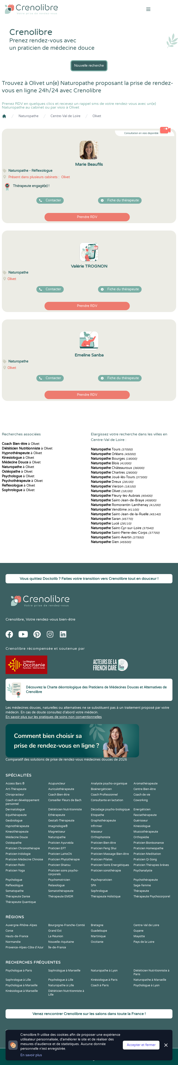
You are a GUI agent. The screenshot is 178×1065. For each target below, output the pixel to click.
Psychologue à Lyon (146, 985)
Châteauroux (117, 468)
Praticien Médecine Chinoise (24, 859)
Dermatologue (15, 809)
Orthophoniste (100, 837)
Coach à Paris (100, 985)
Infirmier (96, 826)
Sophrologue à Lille (18, 979)
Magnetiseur (56, 831)
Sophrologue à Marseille (64, 970)
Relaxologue (56, 885)
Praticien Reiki (15, 865)
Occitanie (97, 941)
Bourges (114, 459)
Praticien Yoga (15, 870)
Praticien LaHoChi (60, 854)
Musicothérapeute (146, 831)
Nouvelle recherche (89, 66)
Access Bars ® (15, 783)
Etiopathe (97, 815)
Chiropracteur (15, 794)
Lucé (111, 523)
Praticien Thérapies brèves (151, 865)
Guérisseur (141, 820)
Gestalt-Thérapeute (61, 820)
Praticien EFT (57, 848)
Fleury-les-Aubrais (121, 496)
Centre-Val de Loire (65, 116)
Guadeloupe (99, 930)
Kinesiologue (142, 826)
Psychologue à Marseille (22, 985)
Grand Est (55, 930)
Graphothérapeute (103, 820)
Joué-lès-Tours (119, 477)
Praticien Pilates (101, 859)
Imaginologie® (58, 826)
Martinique (98, 936)
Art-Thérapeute (16, 789)
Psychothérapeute (146, 879)
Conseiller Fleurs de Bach (64, 800)
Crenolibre (15, 619)
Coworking (141, 800)
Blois (111, 463)
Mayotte (139, 936)
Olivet (96, 116)
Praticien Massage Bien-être (110, 854)
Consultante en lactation (107, 800)
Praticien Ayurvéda (60, 842)
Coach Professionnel (104, 794)
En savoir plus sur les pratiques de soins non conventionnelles (54, 717)
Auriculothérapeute (61, 789)
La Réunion (55, 936)
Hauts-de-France (17, 936)
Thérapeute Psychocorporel (152, 896)
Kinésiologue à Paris (104, 979)
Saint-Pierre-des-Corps (125, 533)
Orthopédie (141, 837)
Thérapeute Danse (18, 896)
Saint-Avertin (117, 537)
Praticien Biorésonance (149, 842)
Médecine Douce (17, 837)
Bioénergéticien (101, 789)
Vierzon (113, 486)
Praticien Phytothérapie (64, 859)
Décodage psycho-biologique (110, 809)
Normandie (13, 941)
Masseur (96, 831)
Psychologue (14, 879)
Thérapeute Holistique (106, 896)
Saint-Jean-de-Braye (123, 500)
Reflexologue (14, 885)
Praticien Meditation (147, 854)
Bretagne (97, 925)
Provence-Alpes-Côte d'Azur (25, 947)
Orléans (113, 454)
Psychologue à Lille (60, 979)
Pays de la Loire (144, 941)
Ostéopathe (14, 842)
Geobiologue (14, 820)
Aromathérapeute (146, 783)
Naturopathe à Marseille (150, 979)
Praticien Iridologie (18, 854)
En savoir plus (31, 1055)
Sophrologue (99, 891)
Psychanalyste (143, 870)
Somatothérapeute (60, 891)
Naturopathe (28, 116)
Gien (111, 542)
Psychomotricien (59, 879)
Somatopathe (15, 891)
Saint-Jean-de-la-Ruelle (126, 514)
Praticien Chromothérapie (23, 848)
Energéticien (142, 809)
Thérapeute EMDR (60, 896)
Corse (9, 930)
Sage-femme (142, 885)
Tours (112, 449)
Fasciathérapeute (145, 815)
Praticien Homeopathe (148, 848)
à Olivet (20, 444)
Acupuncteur (56, 783)
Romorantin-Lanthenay (125, 505)
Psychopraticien (101, 879)
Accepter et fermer (141, 1045)
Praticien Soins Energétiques (110, 865)
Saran (112, 519)
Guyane (138, 930)
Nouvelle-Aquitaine (61, 941)
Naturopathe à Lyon (104, 970)
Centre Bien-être (145, 789)
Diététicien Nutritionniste (65, 809)
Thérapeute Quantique (21, 902)
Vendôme (115, 510)
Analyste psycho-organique (109, 783)
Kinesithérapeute (17, 831)
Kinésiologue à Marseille (22, 991)
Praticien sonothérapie (106, 870)
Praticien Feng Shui (103, 848)
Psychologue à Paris (19, 970)
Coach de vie (142, 794)
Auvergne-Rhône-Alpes (21, 925)
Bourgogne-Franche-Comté (66, 925)
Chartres (114, 473)
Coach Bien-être (59, 794)
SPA (93, 885)
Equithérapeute (16, 815)
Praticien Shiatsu (59, 865)
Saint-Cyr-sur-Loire (122, 528)
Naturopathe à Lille (61, 985)
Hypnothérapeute (17, 826)
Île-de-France (57, 947)
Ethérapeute (56, 815)
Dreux (112, 482)
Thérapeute (141, 891)
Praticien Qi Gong (145, 859)
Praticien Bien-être (103, 842)
